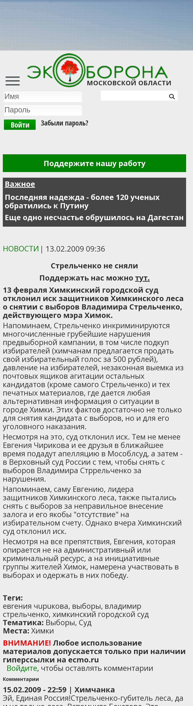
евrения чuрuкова (35, 606)
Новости (21, 248)
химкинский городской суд (100, 614)
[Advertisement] (49, 586)
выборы (86, 606)
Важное (20, 184)
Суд (85, 622)
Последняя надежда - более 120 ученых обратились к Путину (82, 201)
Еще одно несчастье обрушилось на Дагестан (94, 217)
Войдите (22, 668)
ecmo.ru (83, 659)
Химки (42, 630)
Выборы (60, 622)
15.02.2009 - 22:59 (35, 689)
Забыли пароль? (64, 123)
